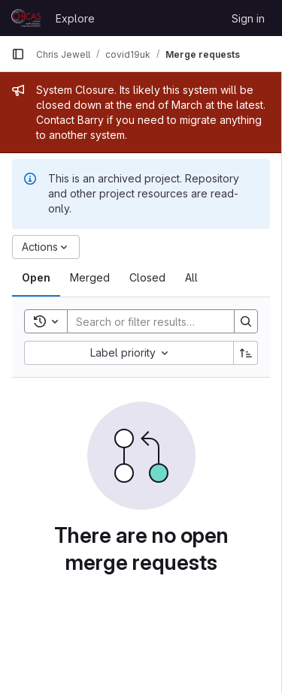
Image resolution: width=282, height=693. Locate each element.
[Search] (166, 321)
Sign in (248, 18)
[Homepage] (26, 18)
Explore (75, 18)
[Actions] (46, 247)
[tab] (36, 278)
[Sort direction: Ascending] (246, 353)
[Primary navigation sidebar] (18, 54)
